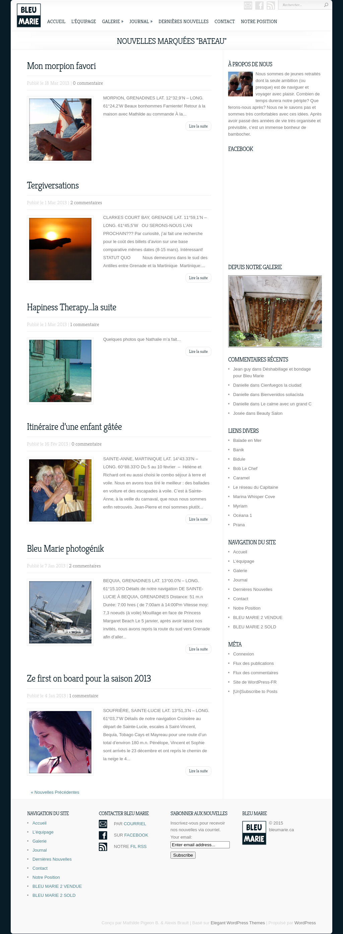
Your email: (181, 837)
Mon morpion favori (61, 66)
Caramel (241, 477)
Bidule (239, 459)
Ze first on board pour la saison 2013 (89, 678)
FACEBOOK (136, 835)
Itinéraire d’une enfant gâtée (74, 427)
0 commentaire (88, 83)
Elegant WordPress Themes (238, 922)
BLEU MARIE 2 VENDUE (257, 617)
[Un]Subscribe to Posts (255, 691)
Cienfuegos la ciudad (281, 385)
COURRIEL (135, 823)
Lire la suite (198, 126)
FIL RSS (138, 846)
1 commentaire (84, 324)
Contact (225, 21)
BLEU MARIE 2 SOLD (254, 626)
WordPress (305, 922)
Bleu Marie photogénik (65, 548)
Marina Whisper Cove (254, 496)
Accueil (56, 21)
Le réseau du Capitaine (255, 487)
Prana (239, 524)
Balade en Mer (247, 440)
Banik (238, 449)
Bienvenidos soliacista (282, 394)
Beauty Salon (269, 413)
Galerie (113, 21)
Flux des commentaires (255, 672)
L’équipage (83, 21)
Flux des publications (253, 663)
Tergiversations (53, 185)
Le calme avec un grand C (286, 403)
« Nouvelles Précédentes (55, 792)
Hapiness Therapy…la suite (71, 307)
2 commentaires (86, 202)
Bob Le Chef (245, 468)
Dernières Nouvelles (183, 21)
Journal (140, 21)
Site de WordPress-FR (255, 682)
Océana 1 (242, 515)
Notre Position (259, 21)
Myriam (240, 506)
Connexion (243, 653)
